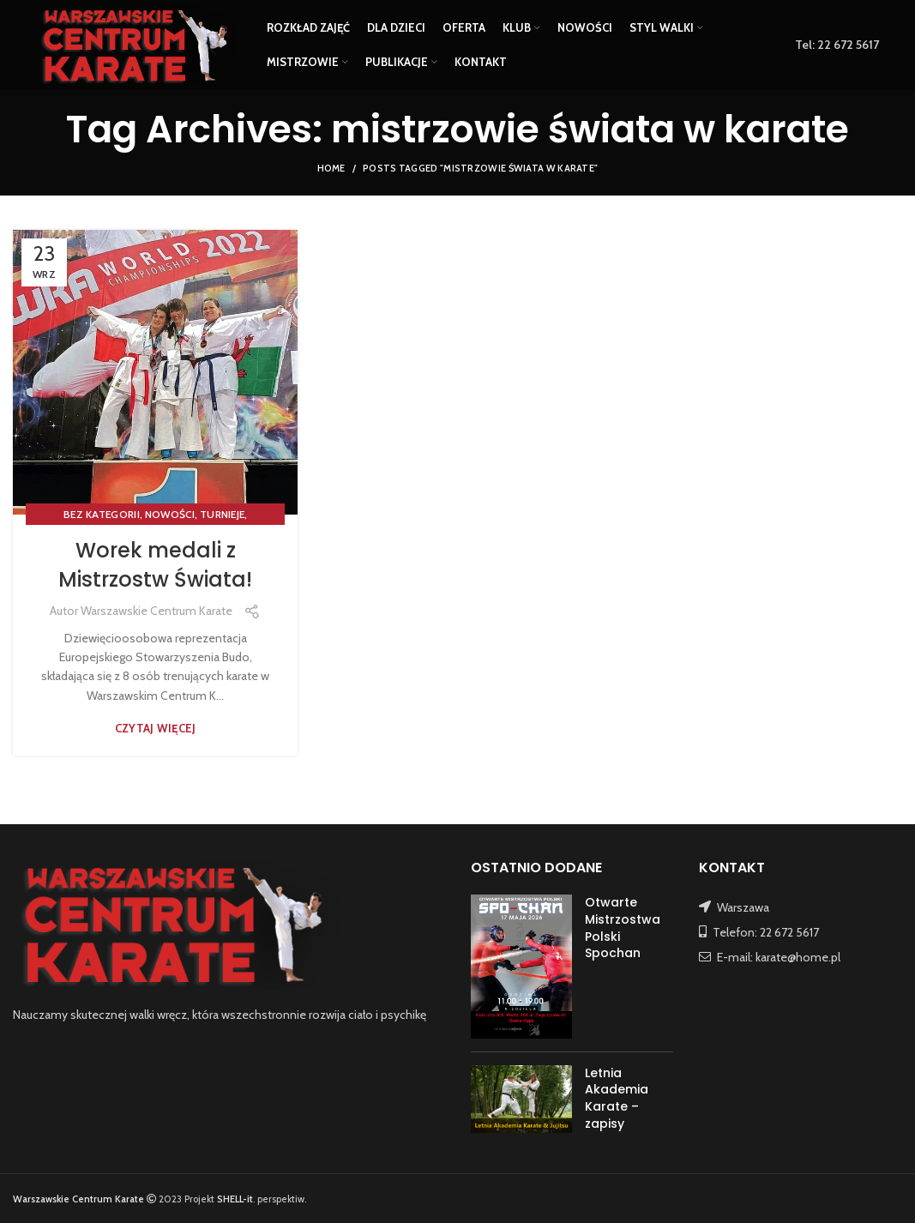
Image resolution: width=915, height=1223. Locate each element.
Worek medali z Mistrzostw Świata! (155, 564)
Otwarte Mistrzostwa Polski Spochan (622, 927)
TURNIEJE (222, 514)
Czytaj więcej (155, 728)
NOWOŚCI (170, 514)
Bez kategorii (101, 514)
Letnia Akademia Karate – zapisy (616, 1098)
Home (331, 168)
